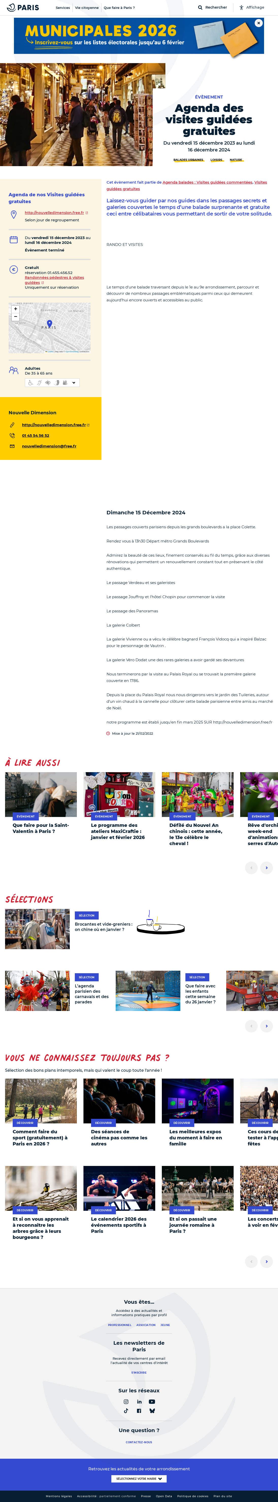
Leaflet (49, 351)
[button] (49, 324)
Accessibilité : (106, 1496)
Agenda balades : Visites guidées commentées (207, 182)
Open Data (164, 1496)
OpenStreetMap (72, 351)
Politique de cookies (192, 1496)
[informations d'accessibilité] (52, 382)
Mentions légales (59, 1496)
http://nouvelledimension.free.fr (54, 212)
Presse (146, 1496)
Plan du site (223, 1496)
